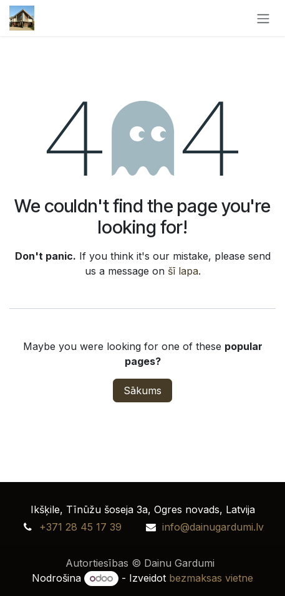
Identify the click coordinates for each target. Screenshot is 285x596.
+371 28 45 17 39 (80, 527)
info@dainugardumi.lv (213, 527)
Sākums (142, 390)
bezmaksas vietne (211, 578)
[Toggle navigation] (263, 18)
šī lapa (183, 271)
